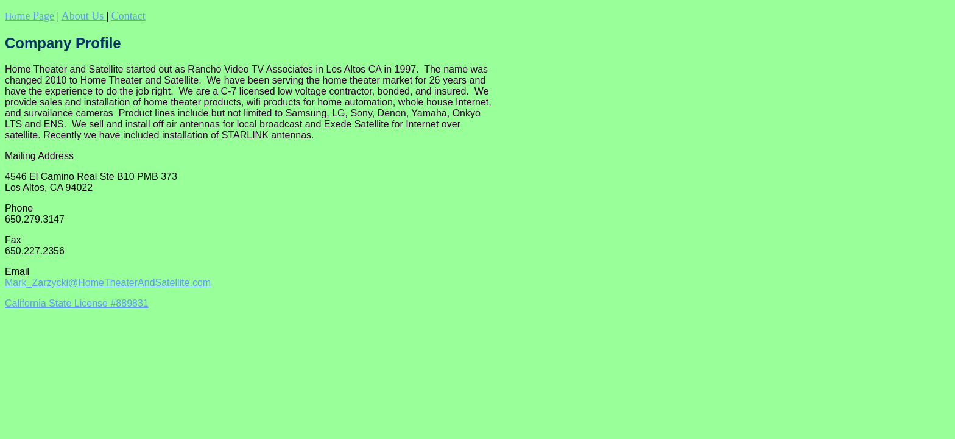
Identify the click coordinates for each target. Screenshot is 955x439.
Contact (128, 16)
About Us (84, 16)
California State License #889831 (77, 303)
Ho (29, 16)
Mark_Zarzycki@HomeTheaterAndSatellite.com (108, 282)
